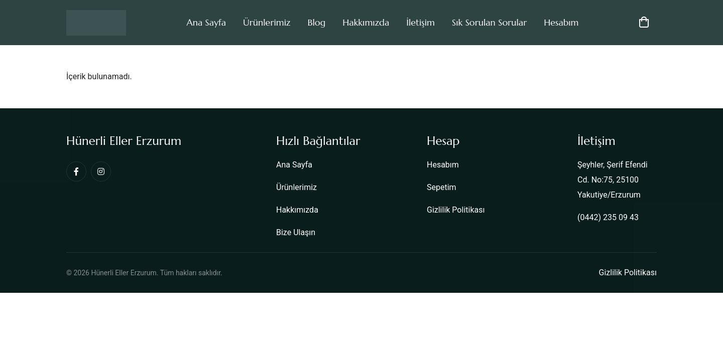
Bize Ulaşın (295, 232)
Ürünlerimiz (266, 22)
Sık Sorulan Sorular (489, 22)
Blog (316, 22)
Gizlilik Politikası (456, 210)
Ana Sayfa (206, 22)
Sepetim (441, 187)
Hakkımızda (365, 22)
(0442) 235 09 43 (608, 217)
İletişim (420, 22)
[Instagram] (101, 171)
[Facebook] (76, 171)
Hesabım (561, 22)
